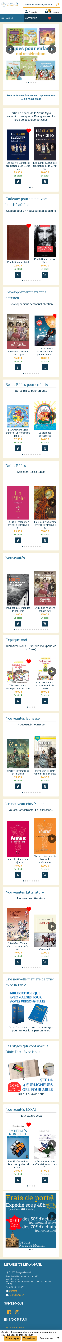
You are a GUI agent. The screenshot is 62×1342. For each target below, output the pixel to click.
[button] (53, 57)
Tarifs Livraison (15, 1295)
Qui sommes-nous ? (16, 1327)
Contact (11, 1291)
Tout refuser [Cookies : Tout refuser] (29, 1338)
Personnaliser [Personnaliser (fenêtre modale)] (46, 1338)
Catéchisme (31, 18)
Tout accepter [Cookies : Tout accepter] (12, 1338)
